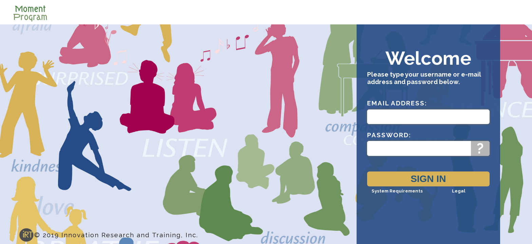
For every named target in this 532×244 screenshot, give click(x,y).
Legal (458, 197)
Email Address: (397, 109)
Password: (389, 141)
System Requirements (397, 197)
